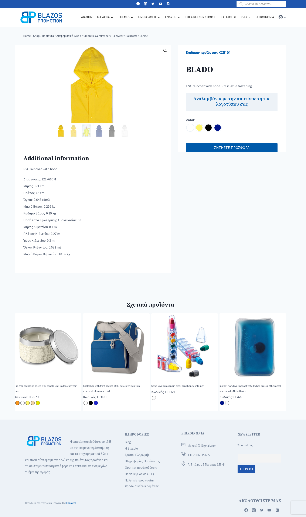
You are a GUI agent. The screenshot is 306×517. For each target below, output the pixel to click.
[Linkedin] (168, 4)
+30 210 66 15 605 (199, 455)
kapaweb (71, 502)
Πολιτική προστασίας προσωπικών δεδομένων (142, 483)
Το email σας (245, 445)
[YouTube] (160, 4)
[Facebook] (138, 4)
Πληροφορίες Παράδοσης (142, 461)
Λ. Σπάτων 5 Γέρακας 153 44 (206, 465)
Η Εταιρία (131, 448)
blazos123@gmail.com (202, 446)
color (190, 120)
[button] (284, 17)
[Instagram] (145, 4)
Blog (128, 442)
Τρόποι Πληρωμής (137, 455)
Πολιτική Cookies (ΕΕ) (139, 474)
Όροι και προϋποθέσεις (141, 468)
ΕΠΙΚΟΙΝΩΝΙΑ (192, 433)
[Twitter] (153, 4)
